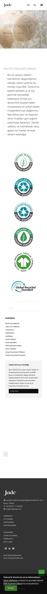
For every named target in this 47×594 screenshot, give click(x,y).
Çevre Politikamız (11, 536)
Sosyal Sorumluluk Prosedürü (15, 355)
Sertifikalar (9, 336)
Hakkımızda (8, 516)
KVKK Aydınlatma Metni (13, 346)
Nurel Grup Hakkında (12, 323)
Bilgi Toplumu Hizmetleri (13, 558)
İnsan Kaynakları (11, 342)
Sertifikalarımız (10, 525)
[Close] (11, 590)
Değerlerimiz (9, 333)
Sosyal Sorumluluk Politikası (15, 352)
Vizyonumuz (9, 330)
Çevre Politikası (10, 339)
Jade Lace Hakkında (12, 327)
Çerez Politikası (10, 349)
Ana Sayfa (8, 33)
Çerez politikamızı (11, 582)
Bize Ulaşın (8, 542)
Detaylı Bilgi (14, 391)
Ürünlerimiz (8, 532)
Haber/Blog (8, 539)
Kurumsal (20, 33)
